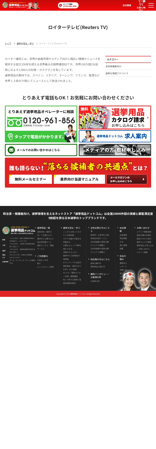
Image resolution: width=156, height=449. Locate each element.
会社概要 (127, 5)
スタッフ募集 (142, 252)
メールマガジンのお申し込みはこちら (121, 179)
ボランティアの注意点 (72, 262)
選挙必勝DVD (95, 263)
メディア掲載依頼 (144, 231)
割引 (39, 263)
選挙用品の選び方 (97, 266)
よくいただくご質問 (45, 267)
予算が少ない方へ (70, 252)
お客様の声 (95, 281)
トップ (8, 43)
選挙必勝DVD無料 (144, 235)
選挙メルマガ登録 (144, 242)
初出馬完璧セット (44, 242)
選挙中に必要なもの (45, 238)
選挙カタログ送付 (144, 238)
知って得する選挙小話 (72, 279)
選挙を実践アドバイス (116, 73)
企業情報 (123, 235)
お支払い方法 (42, 260)
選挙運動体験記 (69, 283)
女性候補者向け (113, 66)
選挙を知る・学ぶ (25, 43)
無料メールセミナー (30, 179)
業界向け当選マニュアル (79, 179)
